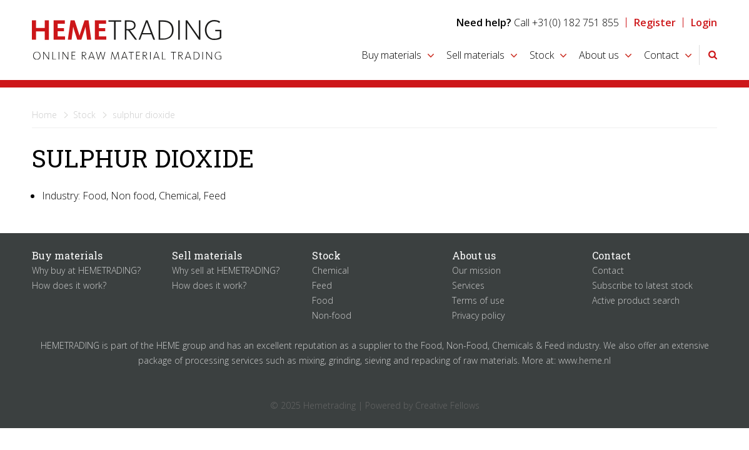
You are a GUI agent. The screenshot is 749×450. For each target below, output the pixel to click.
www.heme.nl (584, 360)
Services (468, 285)
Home (44, 115)
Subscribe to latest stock (642, 285)
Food (322, 300)
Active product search (636, 300)
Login (704, 22)
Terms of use (478, 300)
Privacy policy (478, 315)
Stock (542, 55)
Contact (661, 55)
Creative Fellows (447, 405)
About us (599, 55)
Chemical (330, 270)
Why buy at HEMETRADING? (86, 270)
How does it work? (69, 285)
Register (655, 22)
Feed (322, 285)
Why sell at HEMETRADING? (225, 270)
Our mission (476, 270)
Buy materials (391, 55)
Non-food (331, 315)
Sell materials (475, 55)
